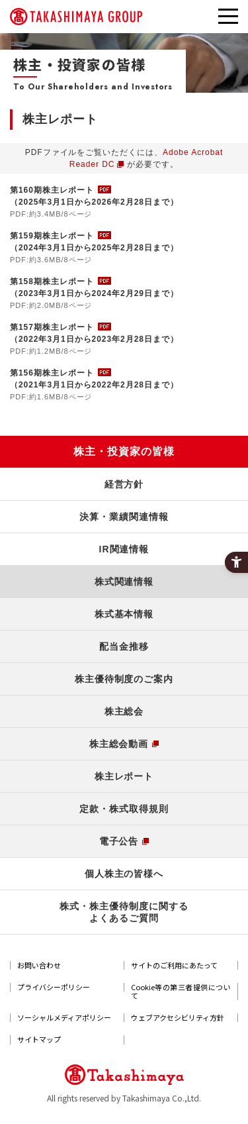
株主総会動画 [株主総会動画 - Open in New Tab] (119, 744)
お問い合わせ (39, 965)
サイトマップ (39, 1039)
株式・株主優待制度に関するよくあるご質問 (124, 912)
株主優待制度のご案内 (124, 679)
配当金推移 (124, 646)
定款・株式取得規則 (124, 808)
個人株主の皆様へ (124, 873)
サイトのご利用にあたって (174, 965)
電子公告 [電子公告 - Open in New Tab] (119, 841)
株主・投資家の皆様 (124, 451)
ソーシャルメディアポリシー (64, 1017)
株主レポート (124, 776)
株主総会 (124, 711)
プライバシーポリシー (53, 987)
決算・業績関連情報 (124, 516)
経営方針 (124, 484)
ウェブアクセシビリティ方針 (177, 1017)
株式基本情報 (124, 614)
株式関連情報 (124, 581)
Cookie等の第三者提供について (181, 991)
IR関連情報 (124, 549)
